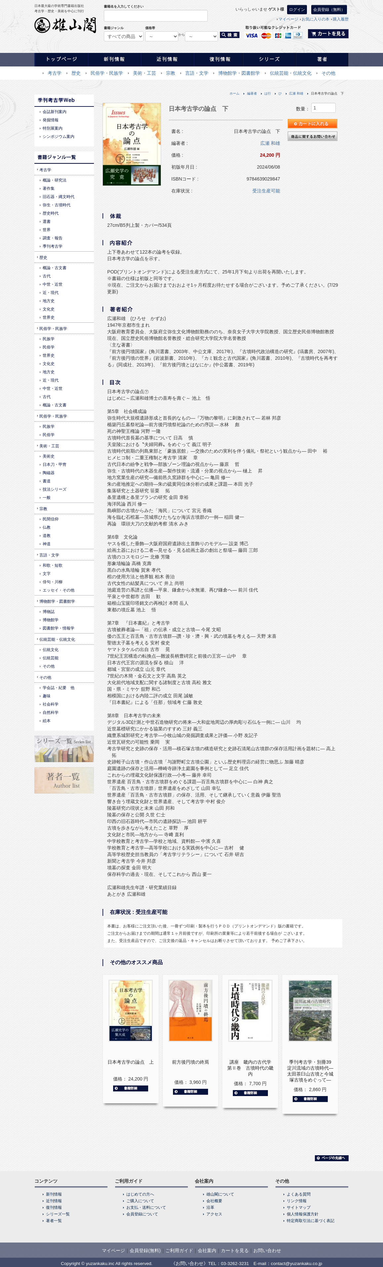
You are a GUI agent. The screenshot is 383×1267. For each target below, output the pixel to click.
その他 (328, 73)
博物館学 (51, 620)
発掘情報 (51, 120)
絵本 (47, 720)
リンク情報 (297, 1201)
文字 (47, 573)
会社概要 (214, 1201)
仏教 (47, 527)
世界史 (49, 317)
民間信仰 (51, 519)
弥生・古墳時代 (56, 205)
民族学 (49, 339)
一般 (47, 497)
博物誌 (49, 611)
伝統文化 (51, 649)
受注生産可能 (266, 190)
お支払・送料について (146, 1207)
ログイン (297, 9)
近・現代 (51, 292)
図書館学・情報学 (58, 628)
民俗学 (49, 347)
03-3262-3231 (235, 1263)
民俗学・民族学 (107, 73)
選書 (47, 221)
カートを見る (235, 1250)
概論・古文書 (54, 268)
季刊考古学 (53, 246)
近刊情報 (54, 1201)
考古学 (55, 73)
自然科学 (51, 712)
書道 (47, 481)
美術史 (49, 456)
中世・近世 (53, 284)
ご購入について (140, 1201)
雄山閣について (220, 1194)
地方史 (49, 301)
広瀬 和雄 (296, 93)
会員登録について (142, 1214)
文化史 (49, 309)
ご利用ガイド (179, 1250)
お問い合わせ (267, 1250)
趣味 (47, 696)
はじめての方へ (140, 1194)
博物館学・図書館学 (239, 73)
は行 (267, 93)
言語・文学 (196, 73)
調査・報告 (53, 238)
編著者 (252, 93)
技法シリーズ (54, 489)
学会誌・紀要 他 (58, 687)
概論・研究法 (54, 180)
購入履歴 (341, 19)
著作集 (49, 188)
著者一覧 (54, 1220)
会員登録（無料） (329, 9)
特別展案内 (53, 128)
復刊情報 (54, 1207)
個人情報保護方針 (303, 1214)
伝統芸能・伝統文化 (291, 73)
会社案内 (207, 1250)
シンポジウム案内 (58, 136)
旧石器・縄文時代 (58, 196)
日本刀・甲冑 (54, 464)
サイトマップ (299, 1207)
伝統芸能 (51, 658)
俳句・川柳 (53, 582)
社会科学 (51, 704)
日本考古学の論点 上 (130, 1062)
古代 (47, 276)
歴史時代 (51, 213)
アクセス (214, 1214)
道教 (47, 535)
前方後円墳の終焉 (190, 1062)
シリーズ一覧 (58, 1214)
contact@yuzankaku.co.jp (296, 1263)
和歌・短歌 (53, 565)
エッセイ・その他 (58, 590)
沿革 (210, 1207)
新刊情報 (54, 1194)
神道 (47, 544)
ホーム (234, 93)
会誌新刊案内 (54, 111)
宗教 (170, 73)
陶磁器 (49, 472)
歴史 (76, 73)
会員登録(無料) (145, 1250)
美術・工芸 (144, 73)
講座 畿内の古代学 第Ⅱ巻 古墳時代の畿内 (251, 1068)
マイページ (288, 19)
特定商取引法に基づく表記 (310, 1220)
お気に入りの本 (315, 19)
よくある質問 (299, 1194)
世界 (47, 229)
